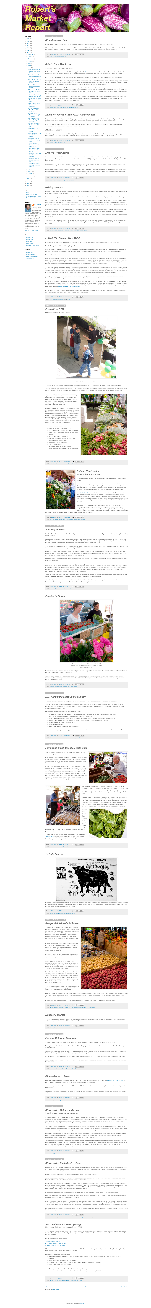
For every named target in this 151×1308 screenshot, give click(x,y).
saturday (71, 588)
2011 (28, 50)
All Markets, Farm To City (52, 1241)
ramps (73, 1007)
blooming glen (62, 519)
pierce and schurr (58, 913)
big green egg (53, 107)
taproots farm (75, 846)
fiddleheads (61, 1007)
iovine (51, 56)
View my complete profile (31, 230)
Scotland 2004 (30, 258)
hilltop (63, 180)
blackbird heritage (54, 519)
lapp (61, 1068)
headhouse (76, 519)
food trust (57, 1068)
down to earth (53, 180)
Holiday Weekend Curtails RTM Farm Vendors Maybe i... (34, 81)
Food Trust (29, 241)
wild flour (75, 1068)
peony (72, 686)
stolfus (68, 1068)
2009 (28, 178)
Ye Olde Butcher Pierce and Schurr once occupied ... (34, 130)
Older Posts (124, 1287)
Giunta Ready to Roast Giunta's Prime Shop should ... (34, 150)
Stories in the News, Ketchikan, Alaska (69, 286)
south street (68, 846)
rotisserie (70, 1027)
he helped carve (89, 72)
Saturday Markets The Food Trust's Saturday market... (34, 110)
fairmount (52, 686)
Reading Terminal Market (32, 245)
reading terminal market (58, 56)
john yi (62, 230)
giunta (61, 107)
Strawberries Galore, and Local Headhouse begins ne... (34, 155)
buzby (58, 1153)
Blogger (82, 1303)
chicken (51, 1027)
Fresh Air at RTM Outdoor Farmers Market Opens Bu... (34, 100)
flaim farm (69, 1217)
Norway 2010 (29, 252)
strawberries (82, 519)
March (30, 171)
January (30, 176)
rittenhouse (60, 142)
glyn (56, 686)
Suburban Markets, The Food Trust (55, 1245)
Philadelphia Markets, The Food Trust (55, 1243)
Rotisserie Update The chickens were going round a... (34, 140)
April (29, 169)
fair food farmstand (54, 463)
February (30, 173)
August (30, 61)
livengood (57, 846)
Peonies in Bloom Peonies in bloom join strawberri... (34, 115)
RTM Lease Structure (31, 194)
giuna (55, 1027)
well (72, 1068)
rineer (67, 180)
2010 (28, 52)
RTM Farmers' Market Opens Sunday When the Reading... (34, 120)
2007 (28, 183)
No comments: (66, 54)
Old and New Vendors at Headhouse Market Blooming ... (34, 105)
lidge (74, 1153)
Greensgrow (29, 237)
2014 (28, 43)
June (29, 65)
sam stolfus (62, 846)
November (31, 54)
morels (76, 1153)
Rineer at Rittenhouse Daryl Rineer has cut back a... (34, 86)
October (30, 56)
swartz (75, 686)
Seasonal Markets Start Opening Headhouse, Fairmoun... (34, 165)
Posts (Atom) (55, 1289)
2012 (28, 48)
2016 (28, 41)
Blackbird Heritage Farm (83, 493)
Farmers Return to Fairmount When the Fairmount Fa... (34, 145)
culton (61, 1153)
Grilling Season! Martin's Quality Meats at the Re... (34, 91)
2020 (28, 39)
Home (86, 1287)
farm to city (60, 737)
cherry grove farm (54, 737)
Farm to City (29, 239)
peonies (68, 686)
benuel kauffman (53, 230)
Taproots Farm (49, 836)
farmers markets (53, 142)
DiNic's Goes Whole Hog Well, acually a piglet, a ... (34, 76)
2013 (28, 45)
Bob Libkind (37, 204)
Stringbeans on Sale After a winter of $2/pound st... (34, 71)
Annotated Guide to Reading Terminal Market (33, 197)
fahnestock (59, 180)
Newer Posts (49, 1287)
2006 (28, 185)
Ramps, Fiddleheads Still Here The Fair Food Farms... (34, 135)
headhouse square (61, 686)
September (31, 59)
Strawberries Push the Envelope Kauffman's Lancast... (34, 160)
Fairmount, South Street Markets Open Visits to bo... (34, 125)
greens (66, 1007)
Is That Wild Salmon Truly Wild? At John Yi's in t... (34, 95)
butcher (51, 913)
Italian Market (29, 243)
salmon (68, 299)
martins (71, 230)
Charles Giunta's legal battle (115, 1080)
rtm (65, 56)
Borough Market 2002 (31, 256)
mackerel (67, 230)
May (29, 68)
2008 (28, 181)
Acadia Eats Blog (30, 254)
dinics (58, 107)
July (29, 63)
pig (64, 107)
